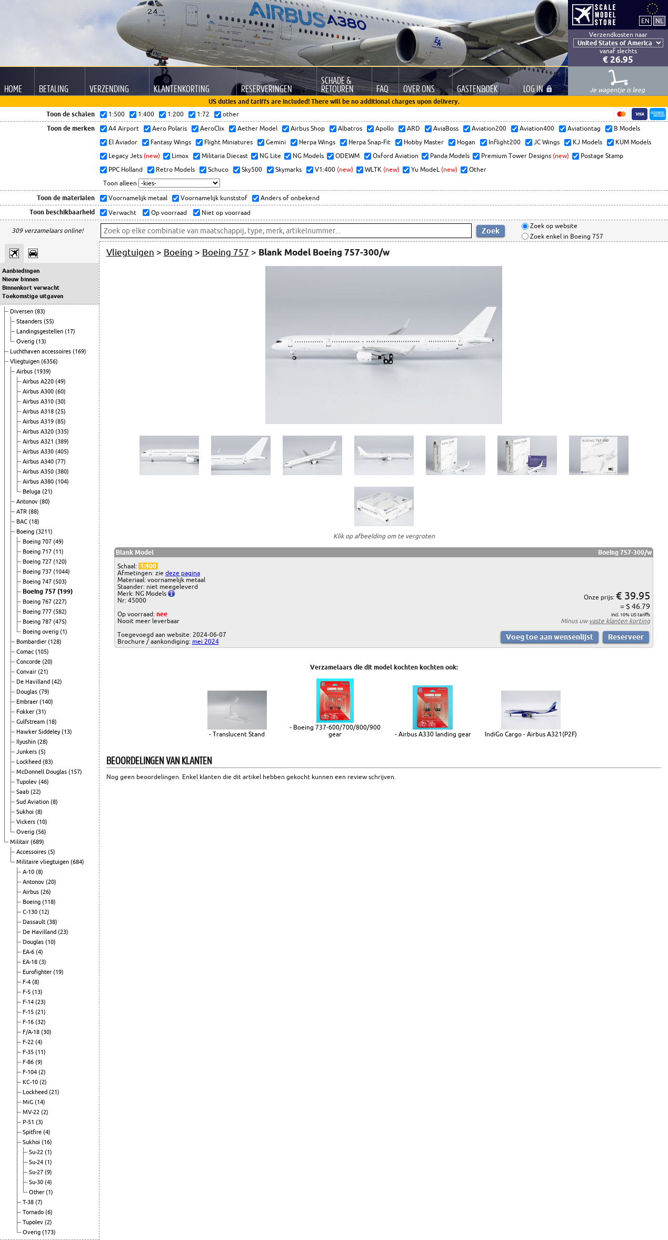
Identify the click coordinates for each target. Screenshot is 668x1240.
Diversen (22, 311)
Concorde (29, 661)
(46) (43, 782)
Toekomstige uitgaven (32, 296)
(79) (44, 691)
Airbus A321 (39, 441)
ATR (22, 511)
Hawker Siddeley (39, 732)
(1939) (42, 371)
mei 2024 (205, 641)
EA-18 (31, 962)
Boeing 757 (40, 591)
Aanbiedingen (20, 271)
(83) (40, 311)
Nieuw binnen (20, 279)
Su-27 (37, 1172)
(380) (62, 471)
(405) (62, 451)
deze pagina (182, 572)
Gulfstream (31, 722)
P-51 (29, 1122)
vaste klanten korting (619, 620)
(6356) (49, 361)
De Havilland (34, 681)
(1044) (61, 571)
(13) (41, 341)
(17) (70, 331)
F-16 (29, 1022)
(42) (57, 681)
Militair (20, 842)
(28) (42, 742)
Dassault (35, 922)
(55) (49, 321)
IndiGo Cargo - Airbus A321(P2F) (531, 734)
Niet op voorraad (225, 212)
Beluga (32, 491)
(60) (60, 391)
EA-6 (29, 952)
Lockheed (29, 762)
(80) (44, 501)
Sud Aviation (33, 802)
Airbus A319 (39, 421)
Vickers (26, 822)
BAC (22, 521)
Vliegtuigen (25, 361)
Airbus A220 (39, 381)
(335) (62, 431)
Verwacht (121, 212)
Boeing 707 (38, 541)
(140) (46, 701)
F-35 (29, 1052)
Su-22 (37, 1152)
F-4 (27, 982)
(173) (49, 1232)
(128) (55, 641)
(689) (37, 842)
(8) (54, 802)
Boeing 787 (38, 621)
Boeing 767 (38, 601)
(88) (33, 511)
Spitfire (33, 1132)
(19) (58, 972)
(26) (46, 892)
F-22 (29, 1042)
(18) (34, 521)
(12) (44, 912)
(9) (39, 1062)
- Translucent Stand (237, 734)
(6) (49, 1212)
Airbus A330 (39, 451)
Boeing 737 (38, 571)
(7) (39, 1202)
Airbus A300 (39, 391)
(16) (47, 1142)
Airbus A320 (39, 431)
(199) (65, 591)
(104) (62, 481)
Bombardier (32, 641)
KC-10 (31, 1082)
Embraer (27, 701)
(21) (47, 491)
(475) (60, 621)
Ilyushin (26, 742)
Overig (26, 341)
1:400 (148, 566)
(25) (60, 411)
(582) (60, 611)
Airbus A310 (39, 401)
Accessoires (32, 852)
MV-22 (32, 1112)
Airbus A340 (39, 461)
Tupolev (27, 782)
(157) (75, 772)
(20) (47, 661)
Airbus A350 (39, 471)
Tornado (34, 1212)
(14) (40, 1102)
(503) (60, 581)
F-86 (29, 1062)
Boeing (26, 531)
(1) (63, 631)
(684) (77, 862)
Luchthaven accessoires (41, 351)
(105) (42, 651)
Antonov (27, 501)
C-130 (31, 912)
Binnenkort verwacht (30, 287)
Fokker (26, 711)
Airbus (25, 371)
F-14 (29, 1002)
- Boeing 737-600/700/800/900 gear (335, 730)
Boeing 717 (38, 551)
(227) (60, 601)
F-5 (27, 992)
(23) (63, 932)
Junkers (27, 752)
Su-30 (37, 1182)
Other (37, 1192)
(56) (41, 832)
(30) (60, 401)
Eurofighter (38, 972)
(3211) (44, 531)
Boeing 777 (38, 611)
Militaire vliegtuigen (43, 862)
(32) (40, 1022)
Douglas (27, 691)
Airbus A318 (39, 411)
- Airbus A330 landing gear (433, 734)
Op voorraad (168, 212)
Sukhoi (25, 812)
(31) (41, 711)
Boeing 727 (38, 561)
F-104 (30, 1072)
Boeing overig (41, 631)
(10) (42, 822)
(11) (58, 551)
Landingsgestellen (40, 331)
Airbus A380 (39, 481)
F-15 (29, 1012)
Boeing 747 (38, 581)
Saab (23, 792)
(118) (49, 902)
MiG (29, 1102)
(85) (60, 421)
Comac (25, 651)
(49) (60, 381)
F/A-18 (32, 1032)
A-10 (29, 872)
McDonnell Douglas (42, 772)
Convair (27, 671)
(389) (62, 441)
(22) (36, 792)
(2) (42, 1072)
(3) (42, 962)
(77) (60, 461)
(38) (52, 922)
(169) (79, 351)
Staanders (30, 321)
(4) (39, 952)
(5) (42, 752)
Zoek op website (553, 226)
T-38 (29, 1202)
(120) (60, 561)
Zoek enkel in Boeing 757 (566, 236)
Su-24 (37, 1162)
